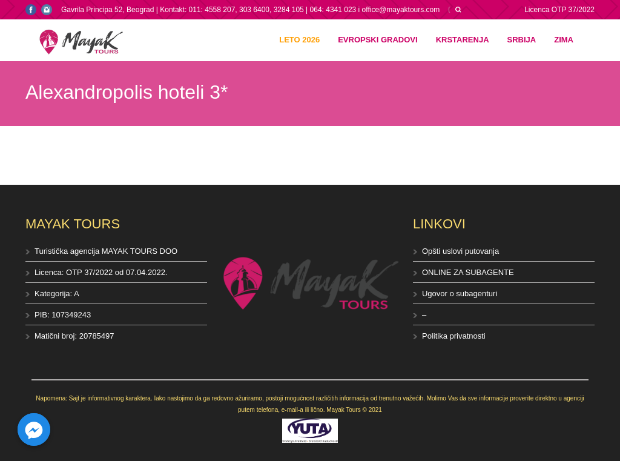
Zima (563, 39)
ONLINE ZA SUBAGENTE (468, 272)
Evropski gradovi (377, 39)
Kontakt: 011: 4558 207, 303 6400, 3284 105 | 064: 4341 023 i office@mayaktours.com (300, 9)
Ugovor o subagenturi (459, 293)
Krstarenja (462, 39)
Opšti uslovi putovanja (460, 251)
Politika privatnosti (454, 335)
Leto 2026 (299, 39)
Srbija (521, 39)
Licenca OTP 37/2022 (559, 9)
